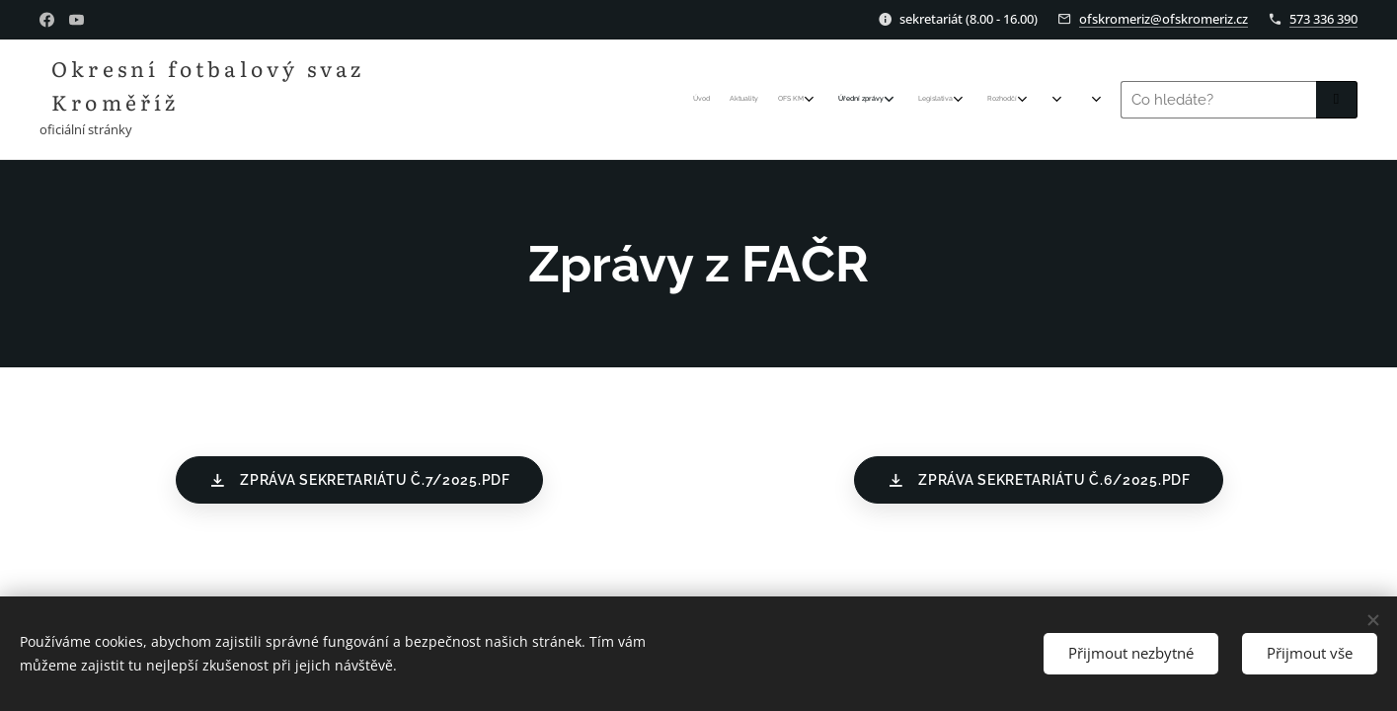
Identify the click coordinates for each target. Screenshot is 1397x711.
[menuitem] (836, 99)
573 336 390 (1323, 19)
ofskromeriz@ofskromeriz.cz (1163, 19)
